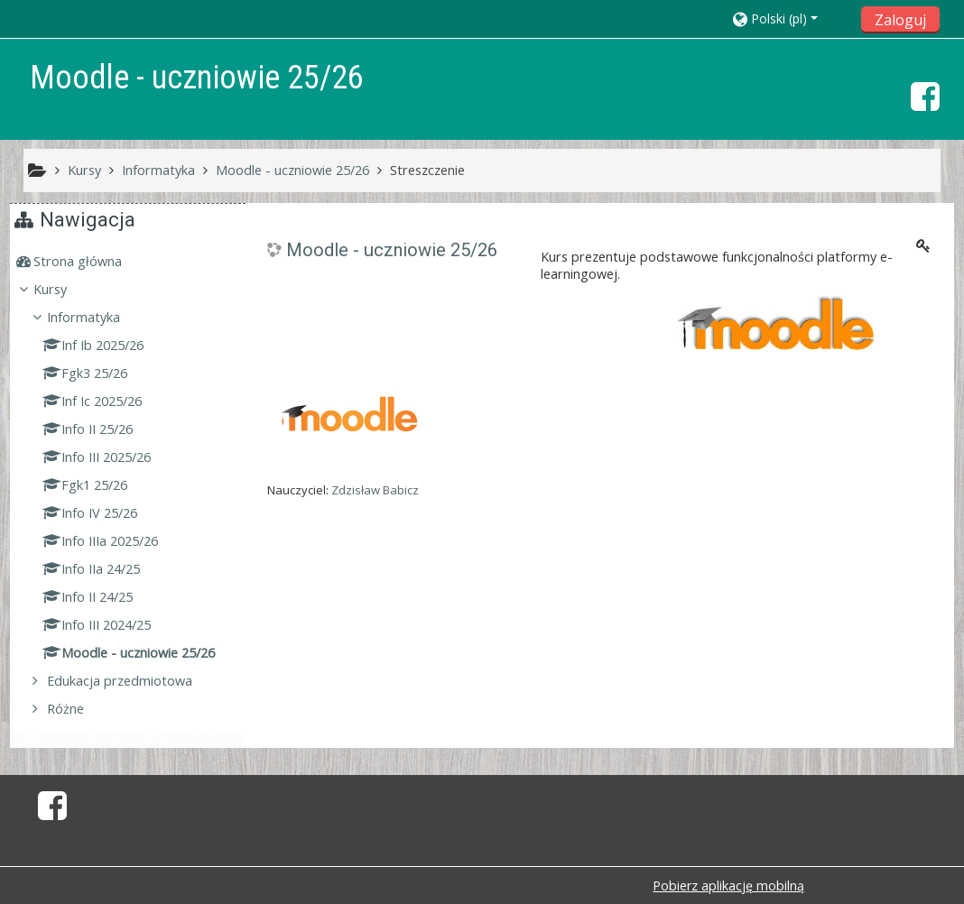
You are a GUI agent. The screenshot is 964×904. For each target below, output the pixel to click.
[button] (791, 18)
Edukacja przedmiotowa (133, 680)
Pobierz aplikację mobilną (728, 885)
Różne (78, 708)
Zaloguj (900, 20)
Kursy (63, 289)
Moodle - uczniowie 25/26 (391, 250)
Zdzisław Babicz (375, 490)
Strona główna (91, 261)
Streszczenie (427, 170)
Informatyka (97, 317)
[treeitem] (130, 261)
